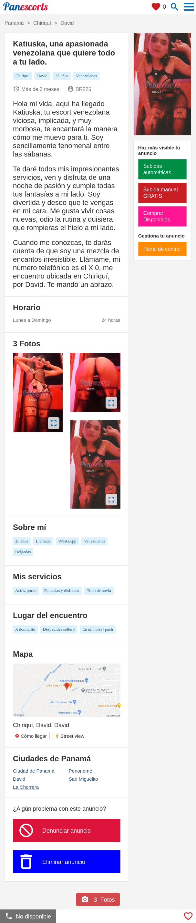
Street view (69, 736)
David (19, 779)
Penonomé (80, 771)
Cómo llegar (31, 736)
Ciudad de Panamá (33, 771)
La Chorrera (26, 787)
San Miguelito (83, 779)
